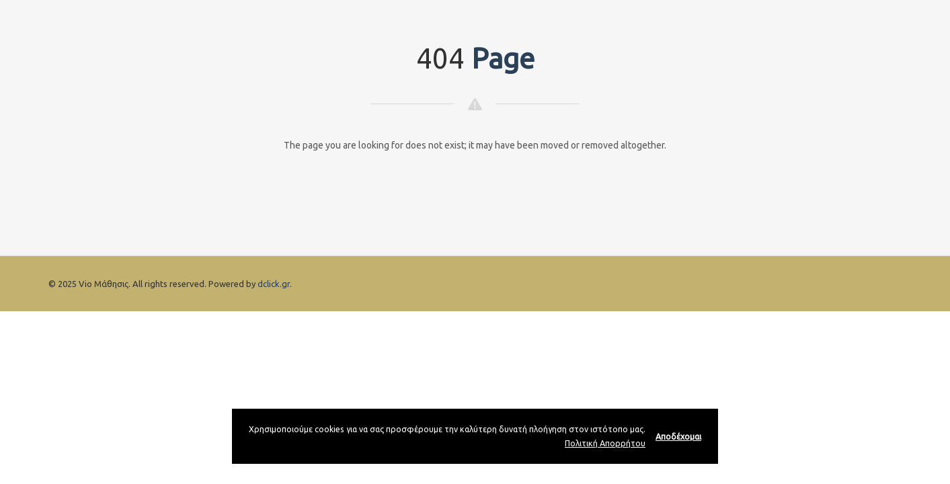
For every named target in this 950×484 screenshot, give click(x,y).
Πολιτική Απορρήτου (605, 443)
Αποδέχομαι (678, 436)
